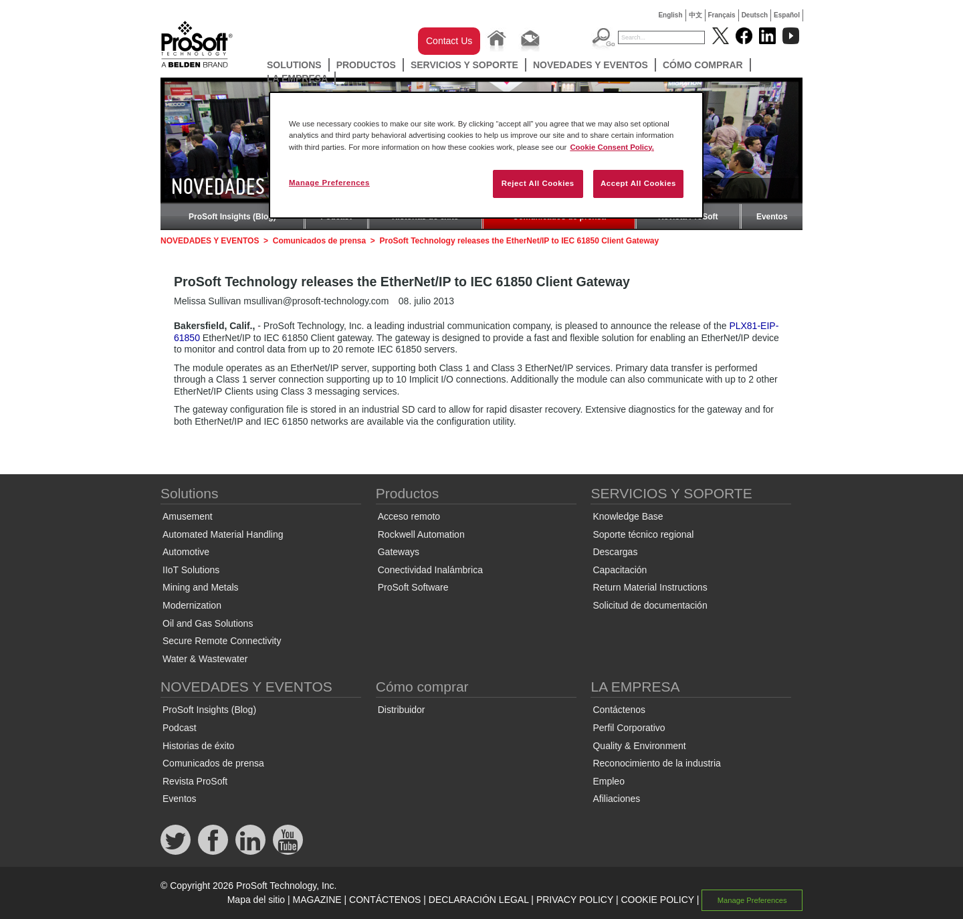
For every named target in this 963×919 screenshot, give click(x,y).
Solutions (294, 65)
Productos (366, 65)
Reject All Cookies (538, 183)
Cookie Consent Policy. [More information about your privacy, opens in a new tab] (612, 147)
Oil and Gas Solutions (208, 623)
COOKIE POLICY (657, 899)
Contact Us (449, 40)
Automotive (186, 551)
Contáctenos (619, 709)
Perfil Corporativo (629, 727)
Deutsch (755, 15)
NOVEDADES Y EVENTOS (590, 65)
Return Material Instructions (650, 587)
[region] (486, 155)
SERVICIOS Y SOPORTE (464, 65)
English (670, 15)
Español (787, 15)
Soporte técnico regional (643, 534)
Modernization (192, 605)
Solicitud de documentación (650, 605)
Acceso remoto (409, 516)
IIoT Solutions (191, 570)
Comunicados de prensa (319, 240)
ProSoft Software (413, 587)
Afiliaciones (616, 798)
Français (722, 15)
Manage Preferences (752, 900)
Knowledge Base (628, 516)
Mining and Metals (201, 587)
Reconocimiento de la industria (656, 763)
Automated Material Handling (223, 534)
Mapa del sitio (256, 899)
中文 (695, 15)
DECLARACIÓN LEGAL (479, 899)
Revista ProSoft (195, 781)
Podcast (180, 727)
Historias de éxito (198, 745)
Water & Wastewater (205, 658)
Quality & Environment (639, 745)
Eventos (772, 216)
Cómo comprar (703, 65)
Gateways (398, 551)
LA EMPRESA (297, 78)
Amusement (188, 516)
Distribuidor (401, 709)
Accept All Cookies (638, 183)
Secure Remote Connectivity (222, 640)
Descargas (615, 551)
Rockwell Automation (421, 534)
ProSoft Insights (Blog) (232, 216)
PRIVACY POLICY (574, 899)
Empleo (608, 781)
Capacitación (620, 570)
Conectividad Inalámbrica (430, 570)
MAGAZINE (317, 899)
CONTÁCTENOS (385, 899)
